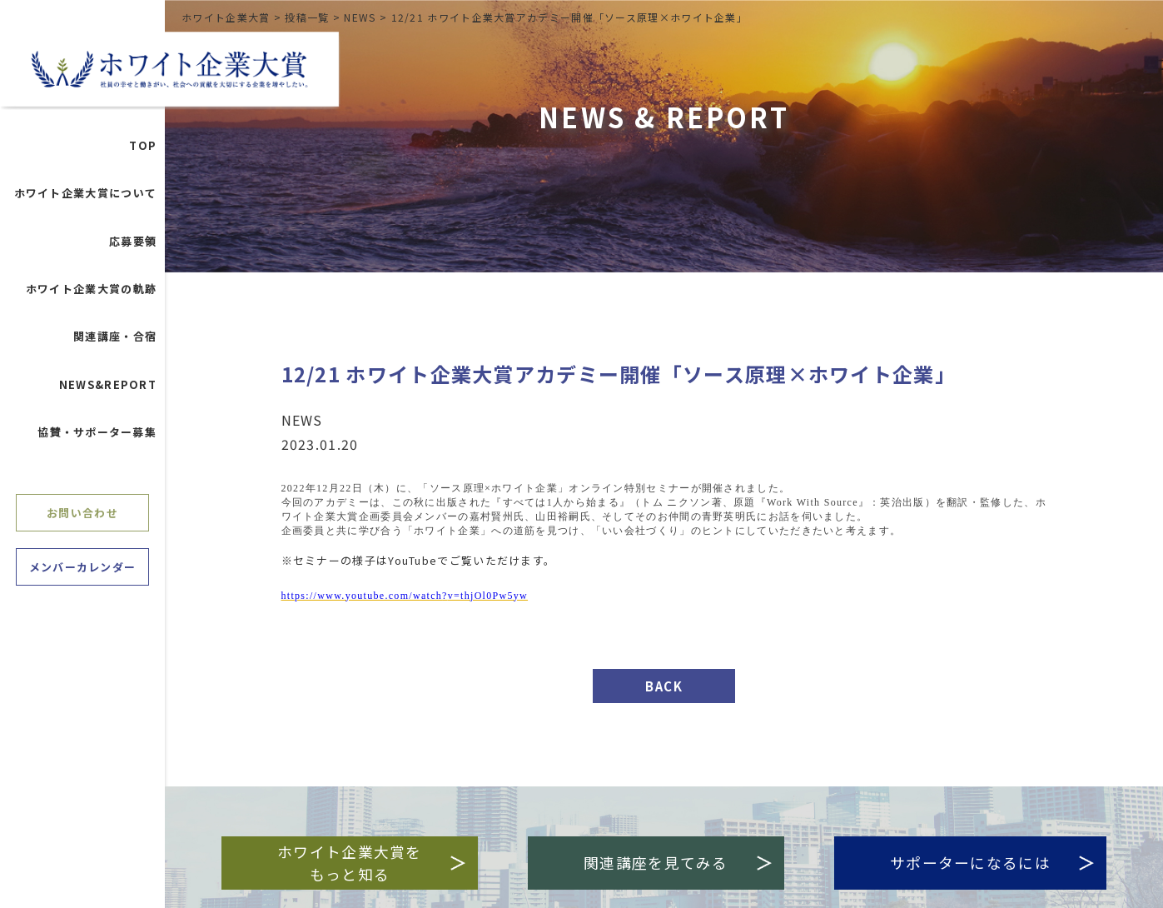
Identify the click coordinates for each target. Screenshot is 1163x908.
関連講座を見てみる (679, 862)
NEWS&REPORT (108, 389)
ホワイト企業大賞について (85, 197)
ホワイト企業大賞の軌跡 (91, 293)
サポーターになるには (998, 862)
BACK (664, 686)
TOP (143, 149)
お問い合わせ (82, 516)
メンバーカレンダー (83, 571)
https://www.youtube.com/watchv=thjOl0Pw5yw (405, 595)
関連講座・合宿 (115, 340)
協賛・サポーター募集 (97, 436)
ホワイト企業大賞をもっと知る (367, 863)
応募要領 (133, 245)
